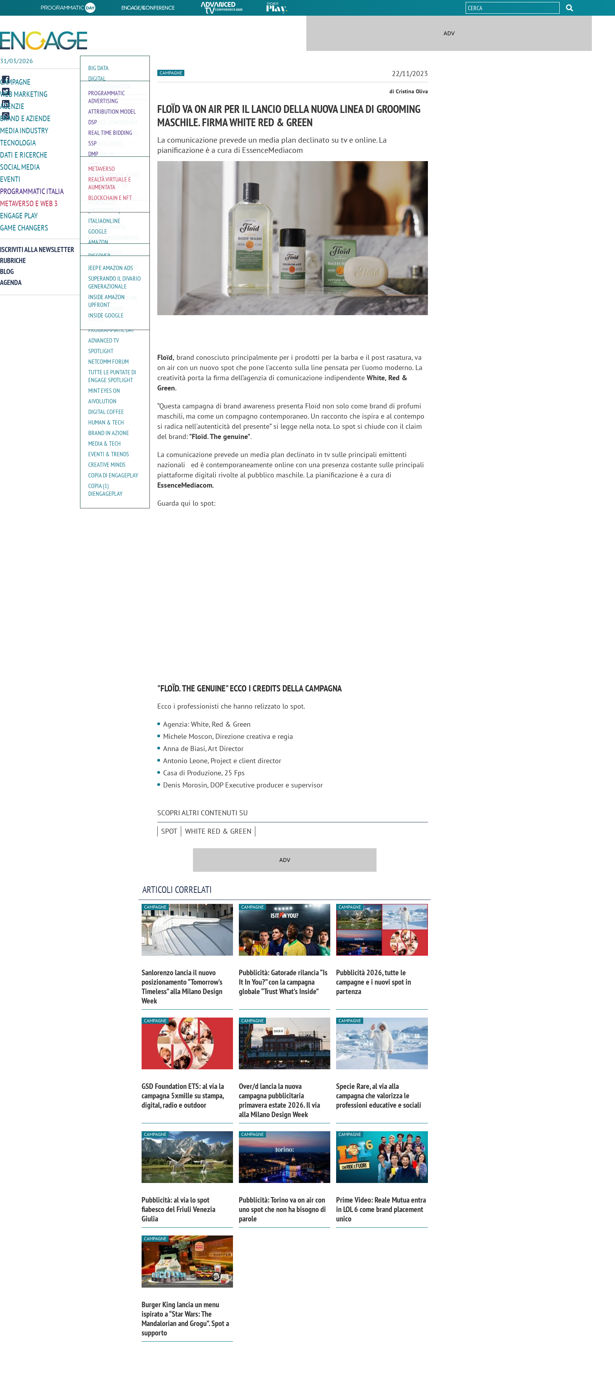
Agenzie (12, 105)
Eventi (10, 176)
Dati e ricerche (23, 152)
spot (169, 831)
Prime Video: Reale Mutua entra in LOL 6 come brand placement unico (381, 1209)
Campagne (15, 82)
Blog (7, 266)
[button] (569, 8)
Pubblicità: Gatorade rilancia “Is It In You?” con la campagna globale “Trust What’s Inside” (283, 982)
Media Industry (24, 129)
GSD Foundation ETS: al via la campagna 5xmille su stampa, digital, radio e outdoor (183, 1095)
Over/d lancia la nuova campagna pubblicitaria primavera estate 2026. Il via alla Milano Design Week (279, 1100)
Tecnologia (18, 140)
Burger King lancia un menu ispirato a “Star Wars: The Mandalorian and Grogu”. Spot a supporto (185, 1318)
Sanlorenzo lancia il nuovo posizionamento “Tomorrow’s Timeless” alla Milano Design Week (182, 986)
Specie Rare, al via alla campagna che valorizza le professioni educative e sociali (378, 1095)
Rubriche (13, 255)
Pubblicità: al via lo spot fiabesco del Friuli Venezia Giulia (178, 1209)
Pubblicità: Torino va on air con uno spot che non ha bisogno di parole (282, 1209)
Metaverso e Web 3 (29, 199)
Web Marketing (23, 93)
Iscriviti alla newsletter (37, 244)
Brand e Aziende (25, 117)
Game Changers (24, 223)
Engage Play (19, 211)
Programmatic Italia (32, 187)
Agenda (11, 277)
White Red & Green (218, 831)
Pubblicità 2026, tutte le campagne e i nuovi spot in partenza (373, 982)
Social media (20, 164)
